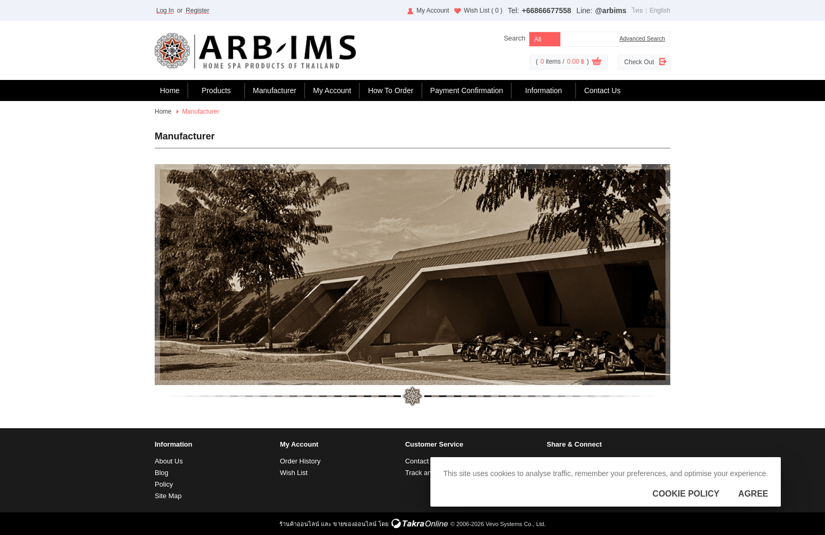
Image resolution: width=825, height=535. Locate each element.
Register (197, 10)
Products (216, 90)
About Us (169, 461)
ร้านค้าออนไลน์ (299, 524)
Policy (164, 484)
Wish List (483, 10)
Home (169, 90)
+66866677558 (546, 10)
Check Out (639, 62)
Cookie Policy (685, 493)
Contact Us (602, 90)
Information (543, 90)
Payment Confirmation (467, 90)
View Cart (596, 62)
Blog (161, 473)
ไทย (637, 10)
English (660, 10)
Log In (165, 10)
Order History (300, 461)
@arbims (611, 10)
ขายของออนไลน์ (355, 524)
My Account (433, 10)
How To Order (390, 90)
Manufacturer (274, 90)
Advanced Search (642, 38)
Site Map (168, 496)
